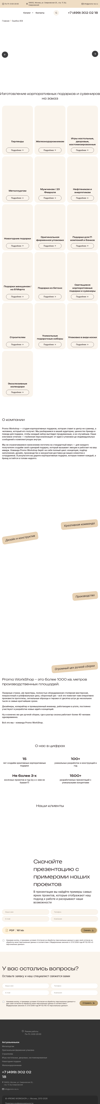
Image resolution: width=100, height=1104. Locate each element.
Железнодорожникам (11, 1065)
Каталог (28, 13)
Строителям (7, 1054)
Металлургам (8, 1046)
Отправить (89, 1003)
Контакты (40, 13)
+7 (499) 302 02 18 (83, 12)
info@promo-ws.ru (91, 4)
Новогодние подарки (11, 1061)
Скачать (89, 930)
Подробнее (17, 150)
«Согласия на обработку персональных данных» (55, 940)
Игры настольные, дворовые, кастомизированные (24, 1058)
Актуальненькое (10, 1042)
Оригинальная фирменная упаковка (18, 1050)
